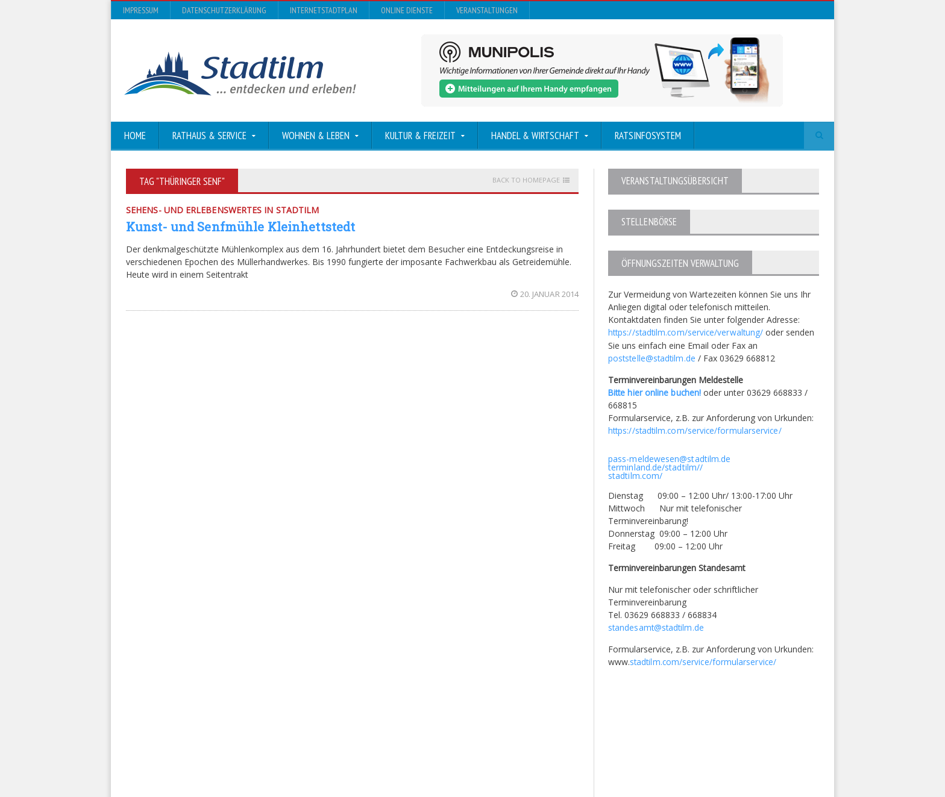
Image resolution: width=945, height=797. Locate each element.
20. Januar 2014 (545, 294)
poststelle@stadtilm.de (652, 357)
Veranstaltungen (487, 10)
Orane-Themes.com (364, 756)
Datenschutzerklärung (224, 10)
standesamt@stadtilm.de (656, 625)
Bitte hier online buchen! (655, 391)
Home (135, 135)
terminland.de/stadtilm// (655, 465)
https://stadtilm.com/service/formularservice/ (695, 429)
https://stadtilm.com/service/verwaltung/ (686, 331)
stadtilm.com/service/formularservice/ (703, 660)
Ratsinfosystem (648, 135)
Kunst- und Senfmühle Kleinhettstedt (239, 226)
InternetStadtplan (323, 10)
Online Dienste (407, 10)
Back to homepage (526, 180)
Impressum (141, 10)
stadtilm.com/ (635, 474)
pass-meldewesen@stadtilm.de (668, 457)
